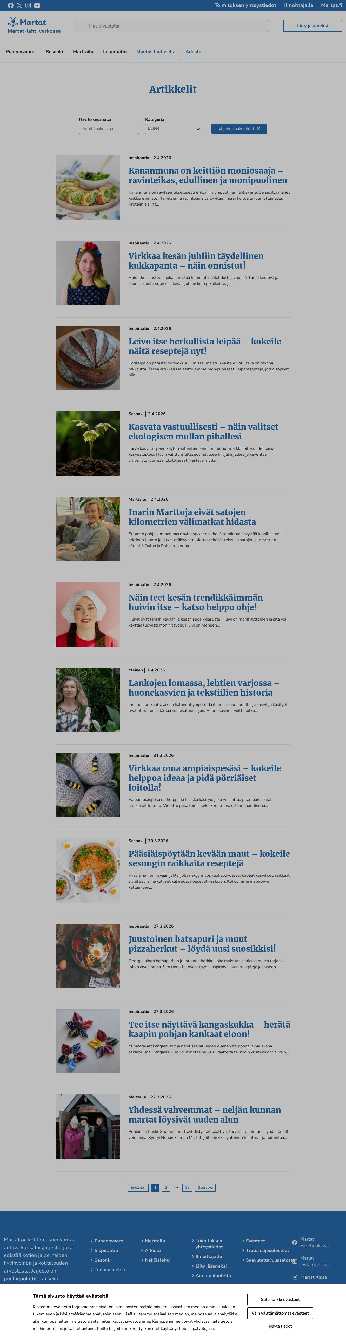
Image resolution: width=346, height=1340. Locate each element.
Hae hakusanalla (95, 119)
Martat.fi (331, 5)
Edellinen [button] (138, 1187)
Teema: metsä (110, 1270)
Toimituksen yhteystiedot (245, 5)
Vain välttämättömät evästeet (280, 1313)
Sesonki (54, 52)
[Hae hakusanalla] (109, 129)
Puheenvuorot (21, 52)
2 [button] (166, 1187)
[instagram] (28, 5)
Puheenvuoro (109, 1241)
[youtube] (37, 5)
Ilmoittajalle (298, 5)
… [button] (176, 1185)
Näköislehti (157, 1260)
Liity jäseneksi (312, 26)
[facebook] (11, 5)
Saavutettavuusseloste (270, 1260)
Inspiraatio (115, 52)
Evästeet (255, 1241)
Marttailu (83, 52)
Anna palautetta (213, 1276)
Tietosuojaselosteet (267, 1250)
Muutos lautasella (156, 52)
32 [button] (187, 1187)
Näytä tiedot (280, 1326)
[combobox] (148, 129)
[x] (19, 5)
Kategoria (154, 120)
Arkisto (193, 52)
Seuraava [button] (205, 1187)
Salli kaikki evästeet (280, 1299)
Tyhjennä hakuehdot (238, 129)
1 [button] (155, 1187)
